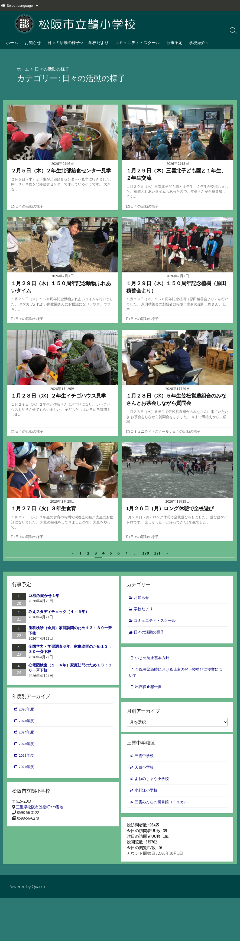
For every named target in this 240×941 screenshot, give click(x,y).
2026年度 (27, 709)
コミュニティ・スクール (137, 42)
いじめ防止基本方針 (153, 658)
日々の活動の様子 (63, 42)
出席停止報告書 (149, 687)
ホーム (12, 42)
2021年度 (27, 768)
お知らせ (33, 42)
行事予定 (174, 42)
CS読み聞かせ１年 (43, 595)
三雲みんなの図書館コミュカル (163, 804)
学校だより (98, 42)
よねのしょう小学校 (153, 780)
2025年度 (27, 721)
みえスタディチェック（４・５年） (58, 611)
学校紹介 (197, 42)
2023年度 (27, 745)
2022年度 (27, 756)
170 (145, 552)
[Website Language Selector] (22, 5)
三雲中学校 (145, 756)
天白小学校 (145, 768)
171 (157, 552)
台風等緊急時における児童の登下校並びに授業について (177, 673)
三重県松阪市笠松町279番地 (41, 807)
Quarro (38, 889)
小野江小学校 (147, 792)
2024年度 (27, 733)
